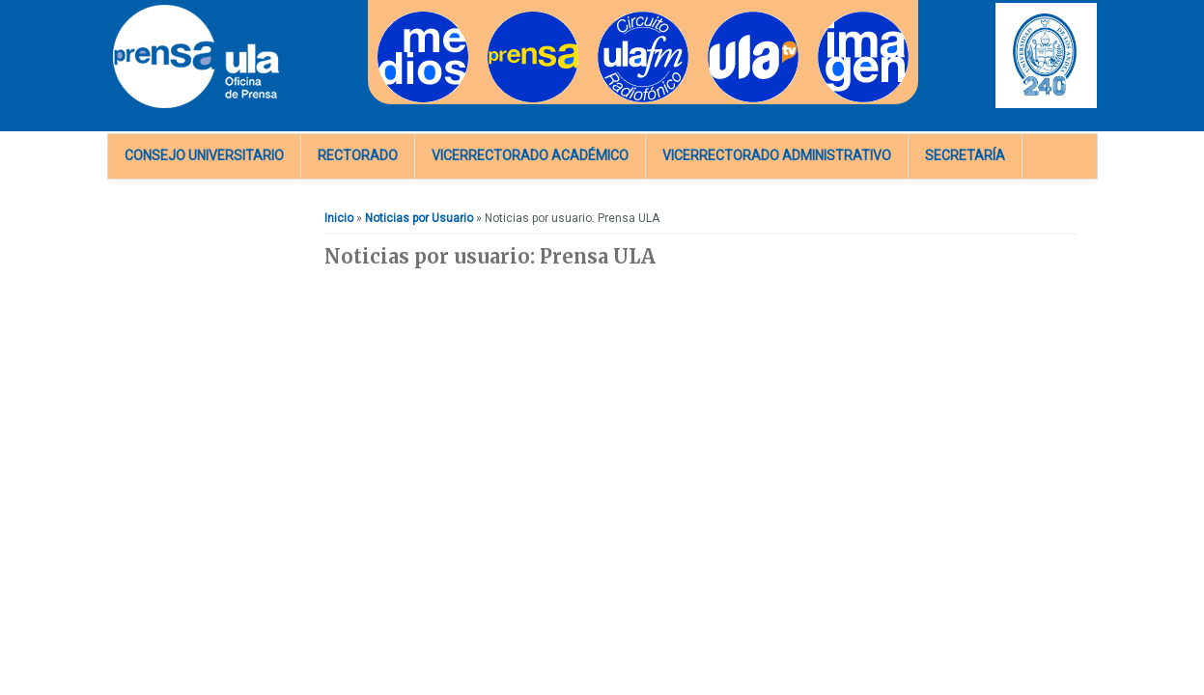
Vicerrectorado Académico (530, 155)
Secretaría (965, 155)
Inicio (338, 218)
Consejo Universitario (204, 155)
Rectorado (358, 155)
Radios (616, 18)
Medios (397, 18)
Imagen (838, 18)
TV (715, 18)
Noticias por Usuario (419, 218)
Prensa (506, 18)
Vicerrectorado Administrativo (776, 155)
